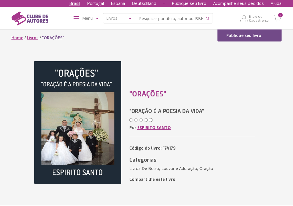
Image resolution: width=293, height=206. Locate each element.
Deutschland (144, 3)
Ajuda (276, 3)
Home (17, 37)
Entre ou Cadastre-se (259, 18)
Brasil (74, 3)
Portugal (95, 3)
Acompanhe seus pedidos (238, 3)
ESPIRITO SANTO (154, 127)
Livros (32, 37)
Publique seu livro (189, 3)
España (118, 3)
